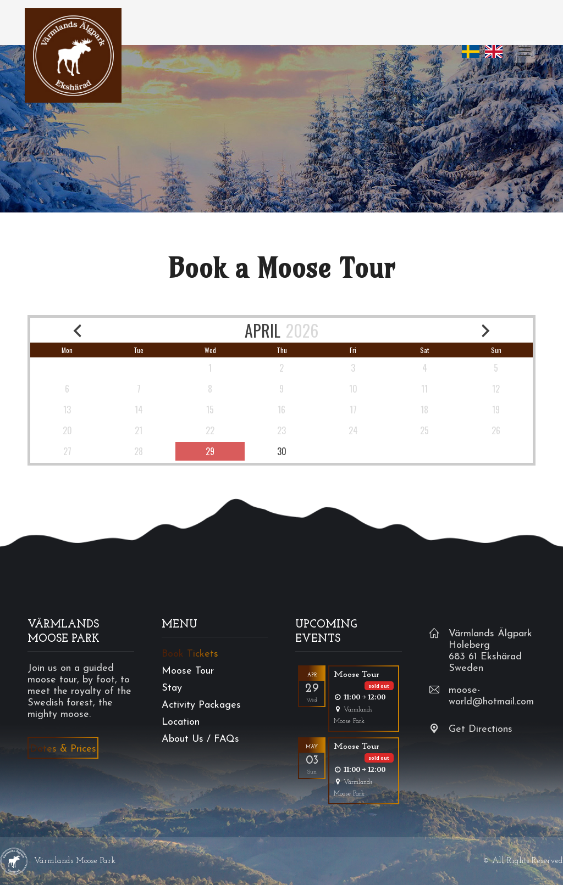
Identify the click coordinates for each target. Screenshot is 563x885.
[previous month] (77, 330)
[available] (210, 451)
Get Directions (480, 729)
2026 (302, 330)
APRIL (262, 330)
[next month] (486, 330)
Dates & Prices (63, 749)
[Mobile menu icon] (525, 52)
